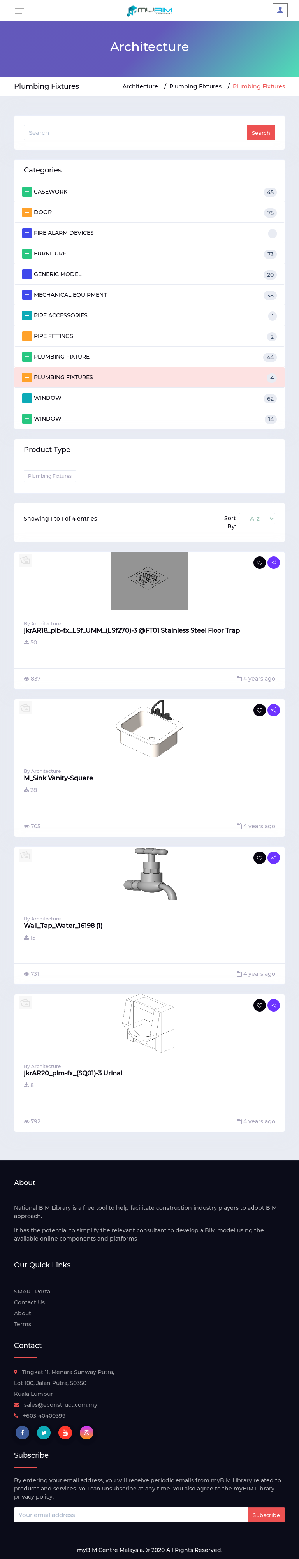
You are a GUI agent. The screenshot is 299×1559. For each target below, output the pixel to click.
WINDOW (149, 398)
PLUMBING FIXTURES (149, 378)
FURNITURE (149, 254)
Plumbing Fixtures (195, 86)
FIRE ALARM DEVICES (149, 233)
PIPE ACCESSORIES (149, 316)
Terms (22, 1324)
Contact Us (29, 1302)
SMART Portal (33, 1291)
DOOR (149, 213)
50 (30, 642)
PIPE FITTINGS (149, 336)
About (22, 1313)
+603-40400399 (40, 1415)
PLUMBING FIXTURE (149, 357)
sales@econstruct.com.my (55, 1404)
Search (261, 133)
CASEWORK (149, 192)
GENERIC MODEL (149, 274)
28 (30, 790)
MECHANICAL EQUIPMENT (149, 295)
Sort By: (230, 522)
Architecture (140, 86)
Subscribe (266, 1515)
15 (29, 937)
